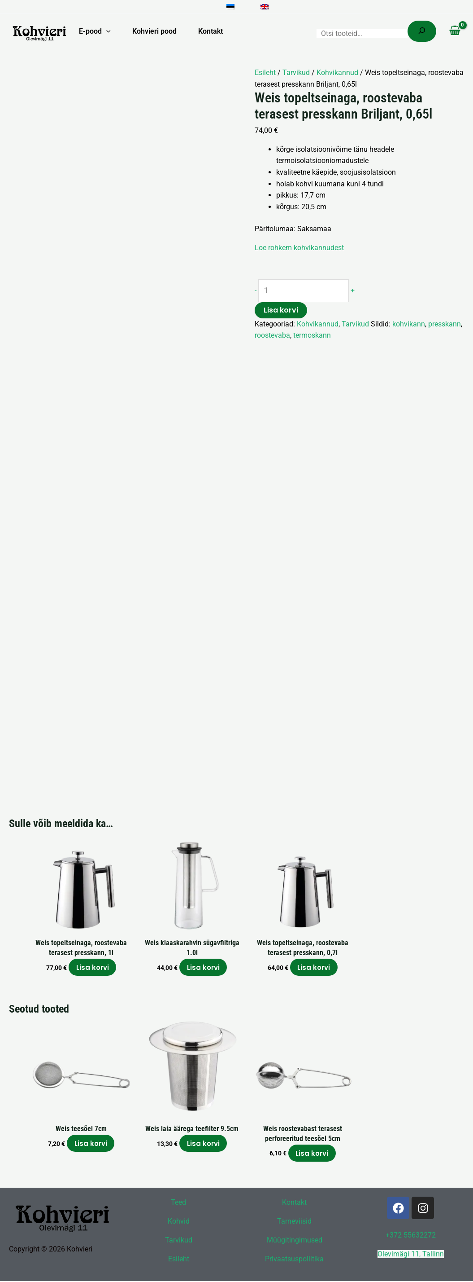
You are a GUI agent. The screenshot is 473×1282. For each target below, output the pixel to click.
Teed (178, 1204)
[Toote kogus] (305, 291)
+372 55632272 (411, 1237)
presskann (444, 324)
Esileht (265, 72)
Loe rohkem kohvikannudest (299, 247)
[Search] (422, 31)
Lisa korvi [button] (92, 968)
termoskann (312, 335)
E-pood (95, 31)
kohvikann (408, 324)
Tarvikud (296, 72)
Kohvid (179, 1222)
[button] (106, 31)
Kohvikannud (337, 72)
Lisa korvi (281, 310)
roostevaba (272, 335)
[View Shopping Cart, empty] (454, 31)
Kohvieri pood (154, 31)
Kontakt (210, 31)
